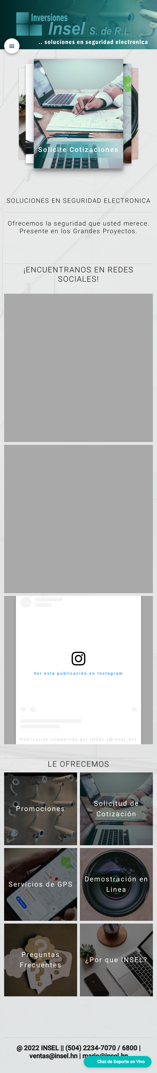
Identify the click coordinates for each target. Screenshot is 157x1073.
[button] (118, 1062)
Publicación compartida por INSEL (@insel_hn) (78, 739)
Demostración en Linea (101, 145)
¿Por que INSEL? (56, 143)
